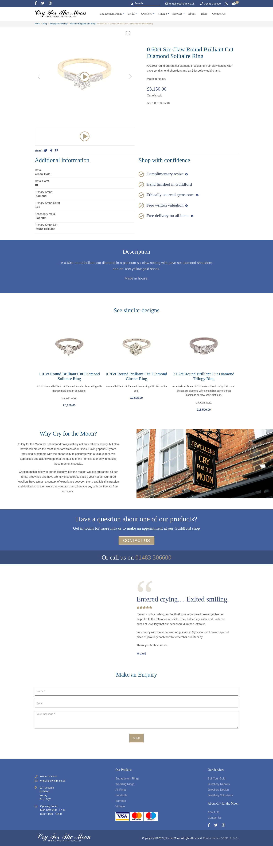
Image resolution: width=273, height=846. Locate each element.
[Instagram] (50, 3)
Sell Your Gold (216, 778)
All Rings (120, 789)
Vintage (162, 13)
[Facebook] (38, 3)
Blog (204, 13)
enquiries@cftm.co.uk (179, 3)
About (192, 13)
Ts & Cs (234, 838)
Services (177, 13)
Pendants (121, 795)
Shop (45, 23)
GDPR (224, 838)
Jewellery (146, 13)
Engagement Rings (111, 13)
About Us (213, 812)
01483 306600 (212, 3)
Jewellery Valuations (220, 795)
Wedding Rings (124, 784)
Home (37, 23)
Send (136, 737)
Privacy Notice (211, 838)
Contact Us (218, 13)
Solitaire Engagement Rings (83, 23)
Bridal (131, 13)
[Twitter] (45, 3)
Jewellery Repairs (219, 784)
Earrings (120, 800)
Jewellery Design (218, 789)
